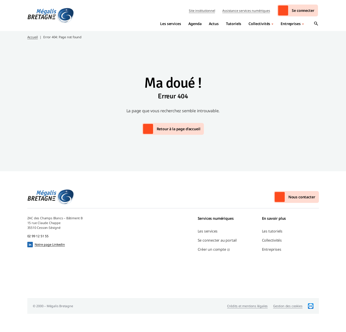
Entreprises (290, 23)
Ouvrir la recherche (316, 24)
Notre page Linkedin (50, 244)
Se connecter (303, 10)
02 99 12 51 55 (38, 236)
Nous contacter (301, 196)
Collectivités (259, 23)
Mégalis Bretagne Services (50, 15)
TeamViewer (310, 306)
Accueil (32, 37)
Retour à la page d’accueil (178, 128)
